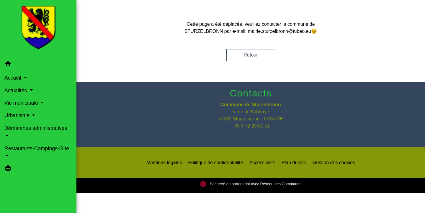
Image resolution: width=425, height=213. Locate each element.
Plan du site (294, 162)
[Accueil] (38, 28)
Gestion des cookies (334, 162)
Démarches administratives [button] (35, 128)
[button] (38, 65)
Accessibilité (262, 162)
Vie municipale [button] (22, 103)
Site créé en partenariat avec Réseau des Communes (250, 184)
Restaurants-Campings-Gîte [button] (36, 148)
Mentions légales (164, 162)
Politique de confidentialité (215, 162)
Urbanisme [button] (17, 115)
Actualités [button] (16, 90)
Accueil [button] (13, 78)
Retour (251, 54)
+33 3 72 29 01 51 (251, 125)
